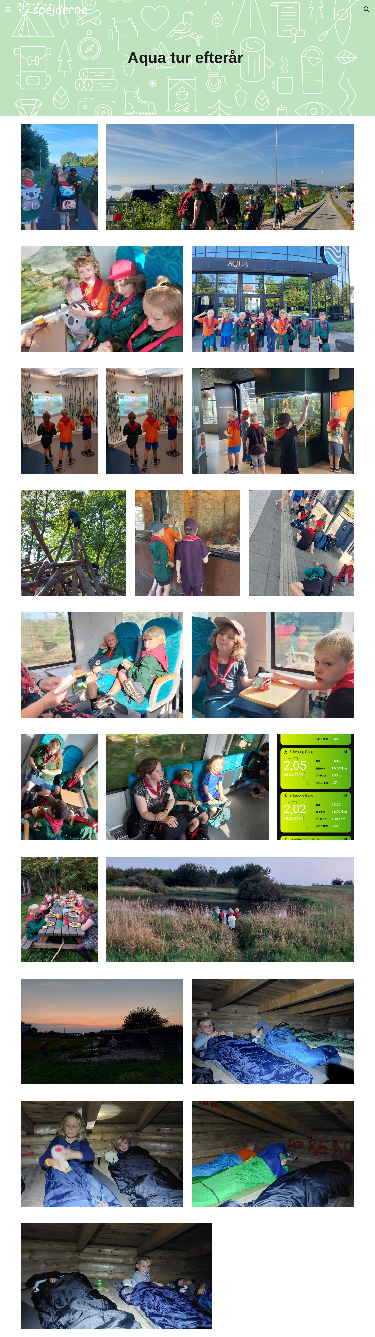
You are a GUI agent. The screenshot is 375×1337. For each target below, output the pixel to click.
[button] (8, 9)
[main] (187, 58)
